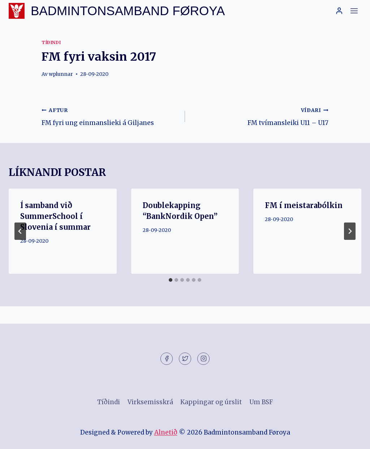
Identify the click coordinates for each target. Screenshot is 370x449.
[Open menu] (354, 10)
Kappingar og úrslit (211, 402)
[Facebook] (166, 359)
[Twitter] (185, 359)
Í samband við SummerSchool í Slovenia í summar (55, 216)
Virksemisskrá (150, 402)
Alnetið (165, 432)
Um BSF (261, 402)
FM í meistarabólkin (304, 205)
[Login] (339, 10)
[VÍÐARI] (350, 231)
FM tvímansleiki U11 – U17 (259, 116)
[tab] (170, 280)
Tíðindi (51, 42)
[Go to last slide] (20, 231)
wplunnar (61, 74)
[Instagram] (203, 359)
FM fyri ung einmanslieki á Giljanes (110, 116)
